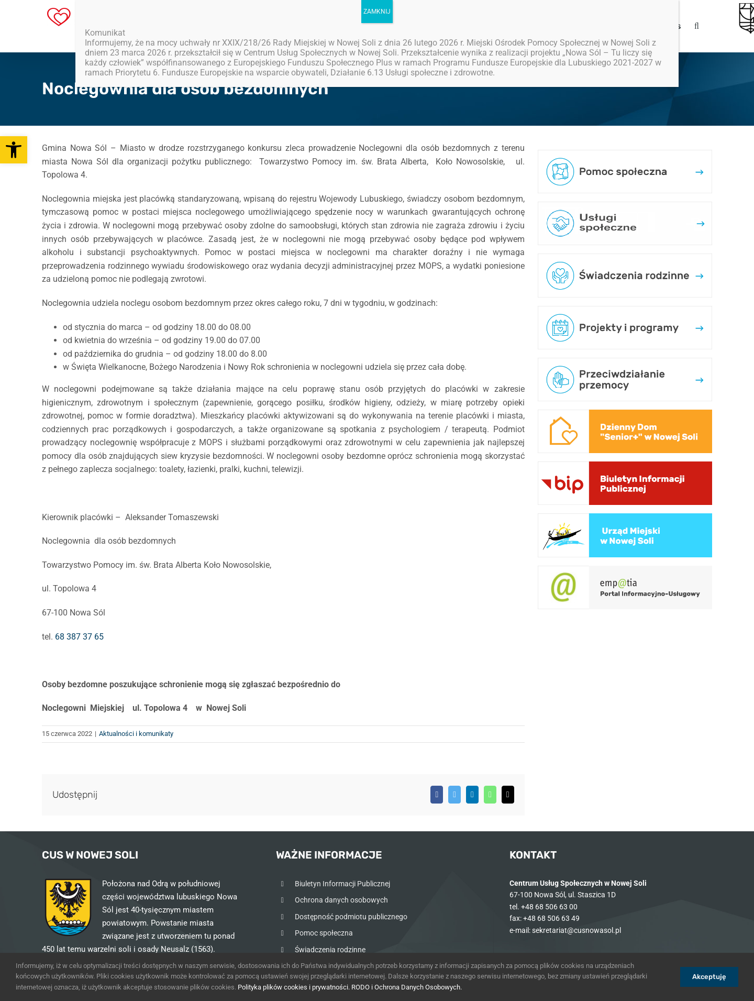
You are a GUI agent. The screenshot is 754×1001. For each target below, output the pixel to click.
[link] (13, 149)
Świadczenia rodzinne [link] (330, 949)
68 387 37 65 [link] (79, 637)
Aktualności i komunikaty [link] (136, 734)
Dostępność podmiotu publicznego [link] (351, 916)
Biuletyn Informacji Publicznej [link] (342, 883)
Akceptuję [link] (709, 977)
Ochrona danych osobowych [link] (341, 900)
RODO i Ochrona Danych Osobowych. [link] (406, 987)
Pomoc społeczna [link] (324, 933)
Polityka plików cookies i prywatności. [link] (294, 987)
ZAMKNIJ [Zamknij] (377, 11)
